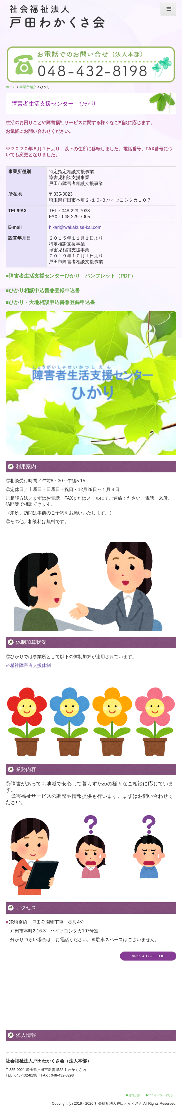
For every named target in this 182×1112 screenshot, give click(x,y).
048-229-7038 (76, 210)
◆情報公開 (133, 1095)
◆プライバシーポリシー (160, 1095)
